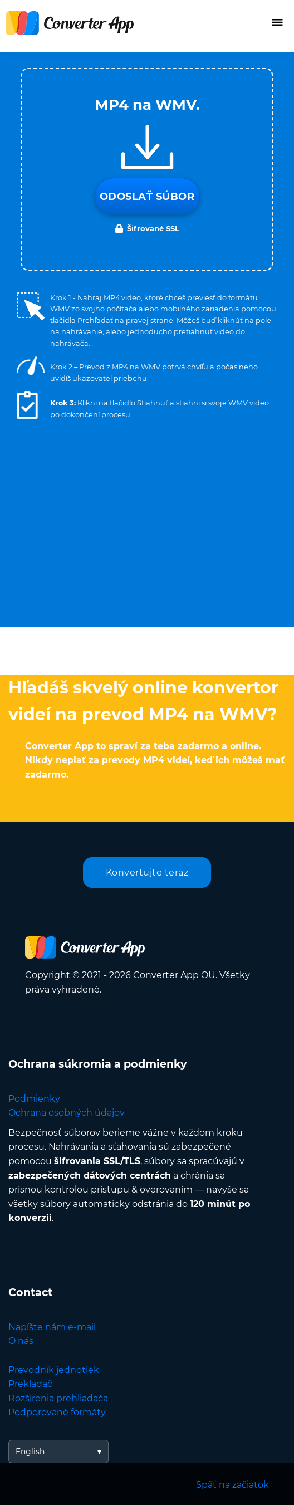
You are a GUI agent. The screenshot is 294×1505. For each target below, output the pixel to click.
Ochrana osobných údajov (66, 1112)
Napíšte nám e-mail (52, 1327)
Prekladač (30, 1384)
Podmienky (34, 1098)
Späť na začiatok (232, 1484)
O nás (20, 1341)
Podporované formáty (57, 1412)
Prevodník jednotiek (53, 1370)
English (30, 1452)
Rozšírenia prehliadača (58, 1398)
